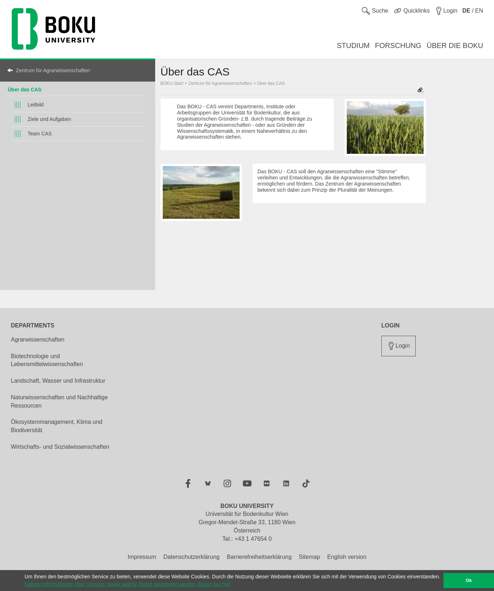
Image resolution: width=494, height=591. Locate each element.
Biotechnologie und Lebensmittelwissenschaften (47, 360)
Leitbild (35, 105)
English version (347, 557)
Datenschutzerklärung (191, 557)
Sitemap (309, 557)
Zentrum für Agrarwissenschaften (53, 70)
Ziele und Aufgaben (49, 119)
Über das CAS (24, 89)
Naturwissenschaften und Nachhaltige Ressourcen (59, 401)
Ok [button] (469, 580)
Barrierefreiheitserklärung (259, 557)
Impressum (142, 557)
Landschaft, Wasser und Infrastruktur (58, 381)
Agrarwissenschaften (38, 339)
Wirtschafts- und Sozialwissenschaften (60, 447)
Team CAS (39, 133)
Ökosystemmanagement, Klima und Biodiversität (56, 426)
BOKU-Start (172, 83)
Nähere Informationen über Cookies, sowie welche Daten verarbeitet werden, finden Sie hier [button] (128, 584)
